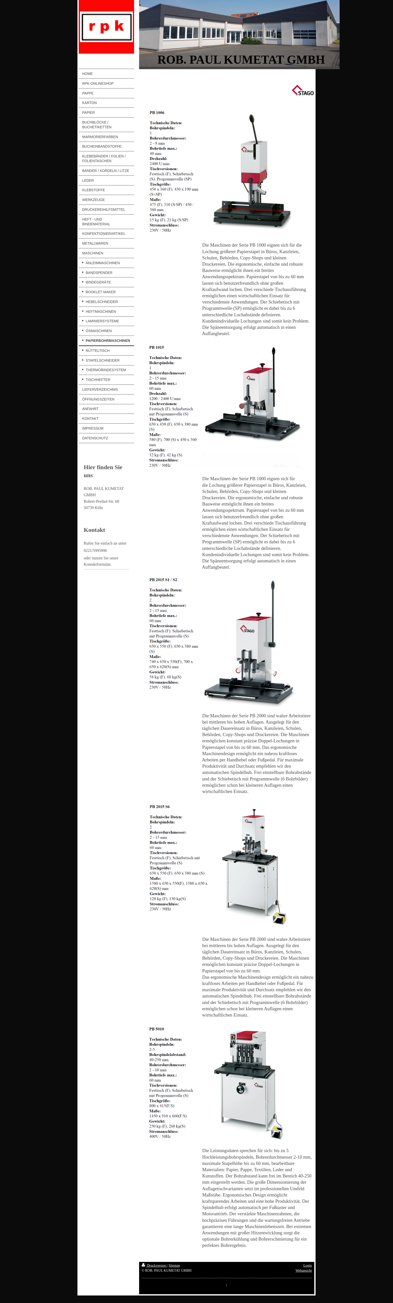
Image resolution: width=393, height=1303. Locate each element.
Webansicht (304, 1270)
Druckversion (154, 1265)
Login (308, 1265)
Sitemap (174, 1265)
